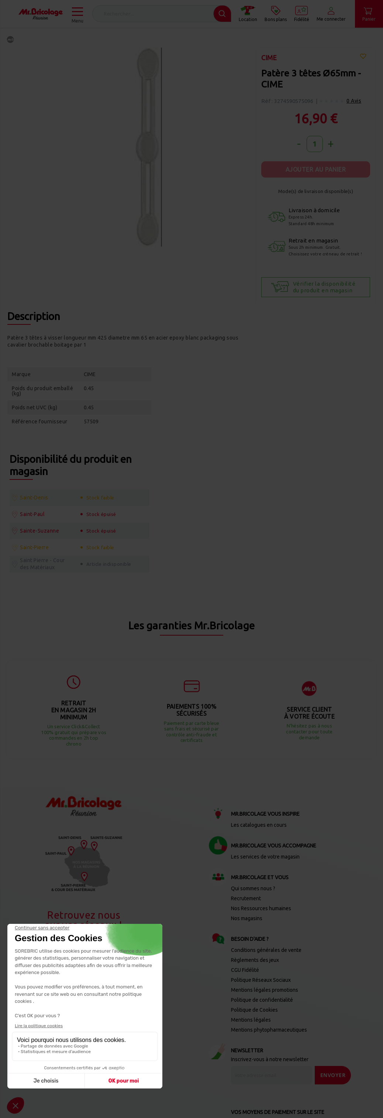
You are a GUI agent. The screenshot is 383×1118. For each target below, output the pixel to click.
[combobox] (161, 13)
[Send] (333, 1034)
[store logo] (40, 14)
